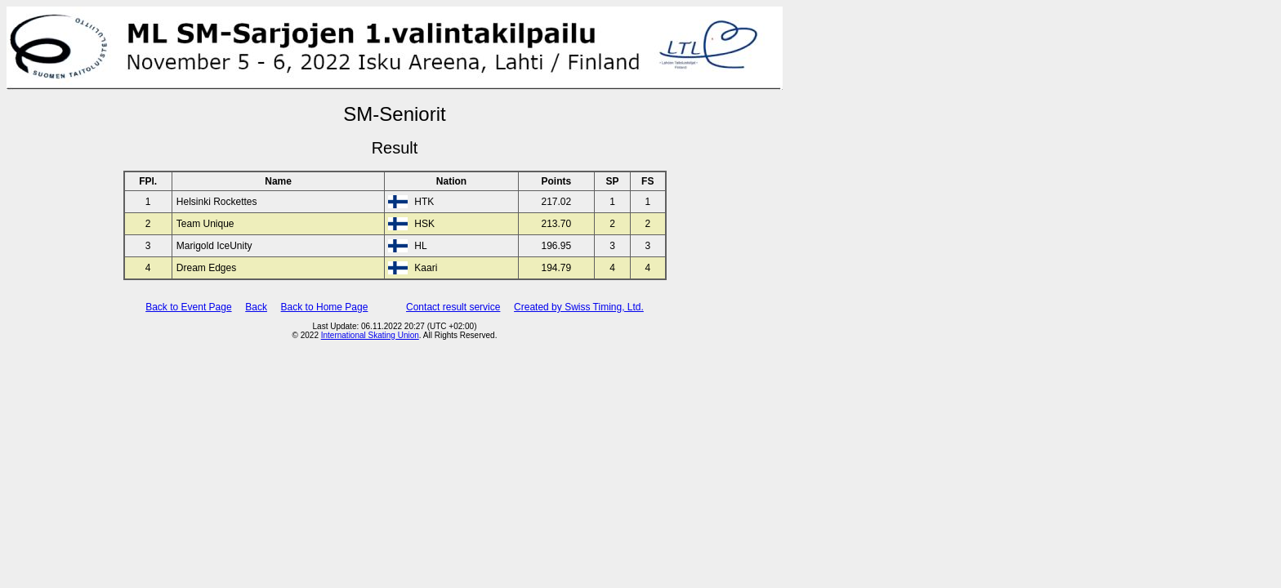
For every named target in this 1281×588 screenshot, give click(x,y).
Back (256, 307)
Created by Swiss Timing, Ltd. (579, 307)
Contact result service (453, 307)
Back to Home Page (324, 307)
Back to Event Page (188, 307)
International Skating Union (370, 335)
